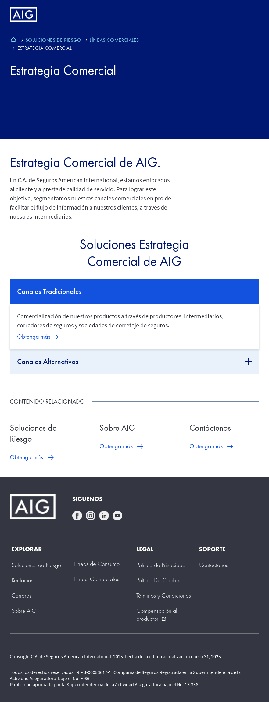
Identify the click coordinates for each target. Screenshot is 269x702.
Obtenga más (33, 336)
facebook (77, 515)
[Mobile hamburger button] (251, 14)
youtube (117, 515)
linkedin (104, 515)
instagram (90, 515)
